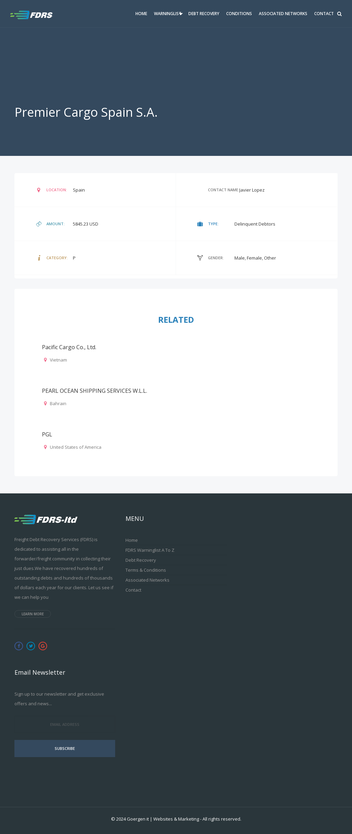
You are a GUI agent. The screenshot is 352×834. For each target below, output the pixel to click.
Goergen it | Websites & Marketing (163, 819)
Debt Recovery (203, 13)
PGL (47, 434)
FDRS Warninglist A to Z (149, 550)
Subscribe (65, 748)
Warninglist (168, 13)
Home (141, 13)
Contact (324, 13)
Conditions (239, 13)
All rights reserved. (221, 819)
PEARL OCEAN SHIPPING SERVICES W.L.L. (94, 391)
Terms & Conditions (145, 570)
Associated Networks (283, 13)
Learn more (33, 614)
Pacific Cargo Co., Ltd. (69, 347)
